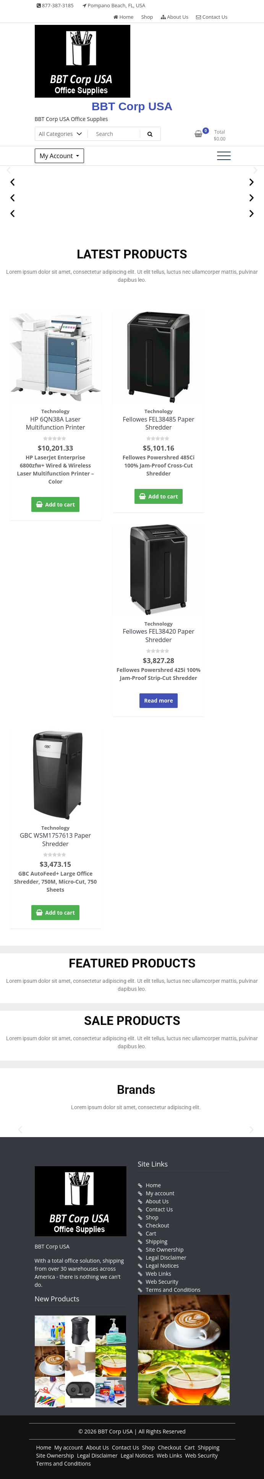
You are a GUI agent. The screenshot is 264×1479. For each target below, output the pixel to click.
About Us (174, 16)
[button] (8, 170)
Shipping (157, 1241)
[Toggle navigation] (223, 156)
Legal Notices (162, 1265)
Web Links (158, 1273)
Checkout (157, 1225)
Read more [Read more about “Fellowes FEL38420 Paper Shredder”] (158, 700)
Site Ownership (165, 1249)
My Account (57, 156)
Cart (151, 1233)
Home (123, 16)
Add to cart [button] (60, 504)
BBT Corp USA (132, 106)
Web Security (162, 1281)
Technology (55, 411)
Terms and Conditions (173, 1289)
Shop (147, 16)
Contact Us (211, 16)
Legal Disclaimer (166, 1257)
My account (160, 1193)
